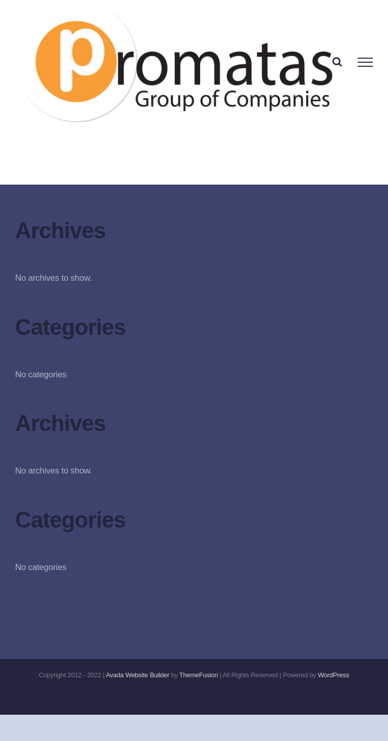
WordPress (333, 675)
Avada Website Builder (137, 675)
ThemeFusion (198, 675)
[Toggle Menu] (365, 62)
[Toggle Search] (337, 62)
